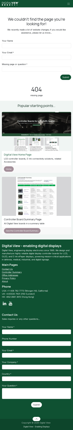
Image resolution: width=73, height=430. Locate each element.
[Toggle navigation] (68, 3)
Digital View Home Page (18, 154)
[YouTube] (10, 303)
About (5, 281)
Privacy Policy (9, 278)
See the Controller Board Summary (22, 230)
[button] (36, 419)
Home (9, 169)
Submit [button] (65, 77)
